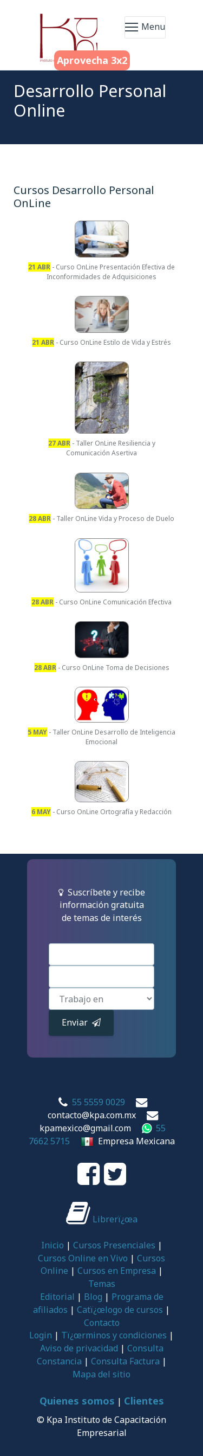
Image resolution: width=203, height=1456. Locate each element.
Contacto (102, 1323)
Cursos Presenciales (114, 1245)
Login (40, 1335)
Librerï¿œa (101, 1219)
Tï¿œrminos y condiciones (114, 1335)
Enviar (81, 1022)
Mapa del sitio (101, 1374)
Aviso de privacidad (79, 1348)
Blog (93, 1297)
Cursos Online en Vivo (83, 1258)
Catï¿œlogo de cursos (120, 1310)
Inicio (52, 1245)
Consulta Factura (125, 1361)
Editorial (57, 1297)
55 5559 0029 (98, 1102)
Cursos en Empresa (116, 1271)
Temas (101, 1284)
